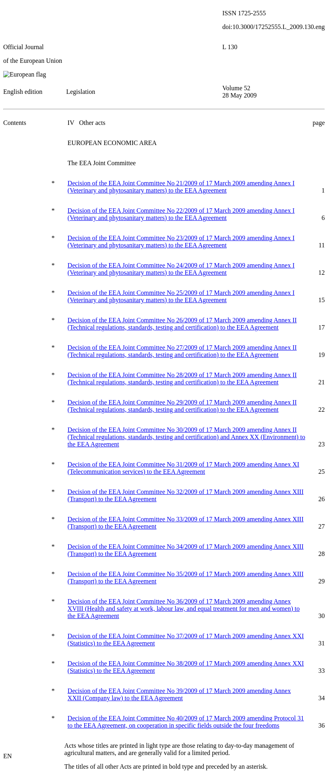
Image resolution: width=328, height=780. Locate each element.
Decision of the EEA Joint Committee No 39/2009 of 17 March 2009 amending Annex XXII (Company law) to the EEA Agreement (179, 694)
